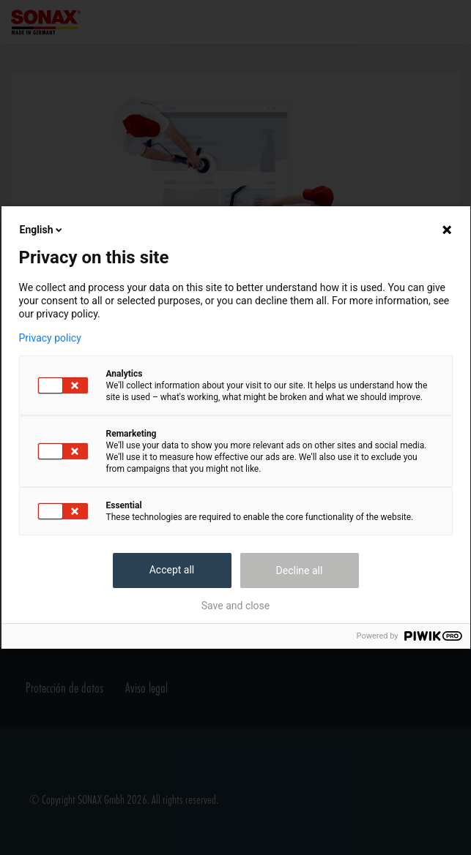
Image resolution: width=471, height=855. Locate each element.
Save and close (235, 605)
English (42, 230)
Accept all (172, 570)
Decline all (299, 570)
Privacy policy (50, 338)
